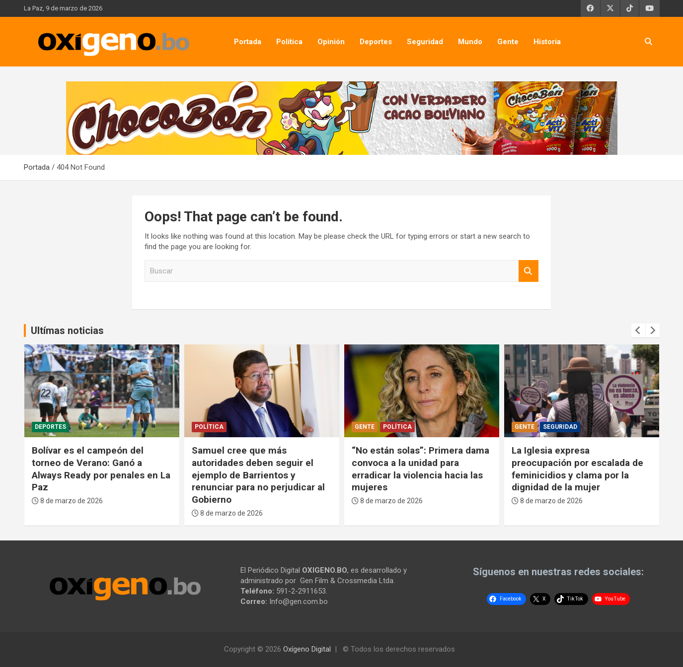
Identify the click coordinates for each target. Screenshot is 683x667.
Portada (247, 41)
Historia (547, 41)
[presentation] (638, 330)
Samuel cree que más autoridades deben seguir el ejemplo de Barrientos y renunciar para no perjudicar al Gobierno (258, 475)
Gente (508, 41)
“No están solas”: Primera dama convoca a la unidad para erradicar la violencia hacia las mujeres (420, 469)
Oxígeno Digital (307, 649)
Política (289, 41)
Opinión (331, 41)
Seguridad (425, 41)
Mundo (470, 41)
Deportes (376, 41)
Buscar (528, 271)
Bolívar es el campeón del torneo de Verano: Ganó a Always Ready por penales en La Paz (101, 469)
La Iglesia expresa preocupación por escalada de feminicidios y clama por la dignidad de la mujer (577, 469)
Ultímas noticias (67, 330)
